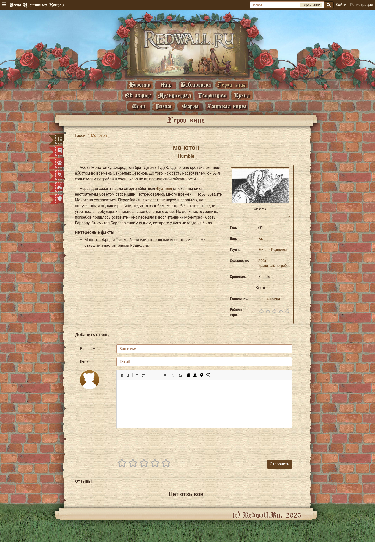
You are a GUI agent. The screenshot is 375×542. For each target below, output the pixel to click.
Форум (190, 106)
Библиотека (195, 84)
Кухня (242, 95)
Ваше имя (89, 348)
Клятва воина (269, 299)
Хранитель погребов (274, 266)
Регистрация (361, 4)
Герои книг (231, 84)
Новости (140, 84)
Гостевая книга (227, 106)
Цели (138, 106)
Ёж (260, 239)
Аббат (263, 261)
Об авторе (138, 95)
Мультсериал (174, 95)
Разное (163, 106)
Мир (165, 84)
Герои (80, 135)
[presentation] (256, 441)
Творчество (212, 95)
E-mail (85, 361)
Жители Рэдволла (272, 250)
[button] (122, 375)
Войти (341, 4)
